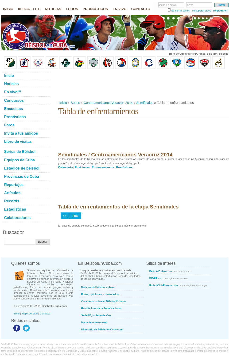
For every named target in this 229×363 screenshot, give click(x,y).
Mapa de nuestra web (94, 322)
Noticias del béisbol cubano (98, 287)
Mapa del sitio (30, 313)
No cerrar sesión (180, 10)
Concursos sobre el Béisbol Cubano (103, 301)
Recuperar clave (201, 10)
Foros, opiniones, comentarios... (101, 294)
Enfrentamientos (103, 167)
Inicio (63, 103)
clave (190, 5)
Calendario (65, 167)
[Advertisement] (73, 84)
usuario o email (167, 5)
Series (75, 103)
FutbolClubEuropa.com (178, 285)
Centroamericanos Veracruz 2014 (108, 103)
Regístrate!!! (221, 10)
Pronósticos (124, 167)
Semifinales (144, 103)
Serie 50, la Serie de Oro (96, 315)
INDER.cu (168, 278)
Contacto (45, 313)
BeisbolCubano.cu (169, 271)
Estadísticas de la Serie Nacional (101, 308)
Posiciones (82, 167)
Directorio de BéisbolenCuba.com (102, 329)
